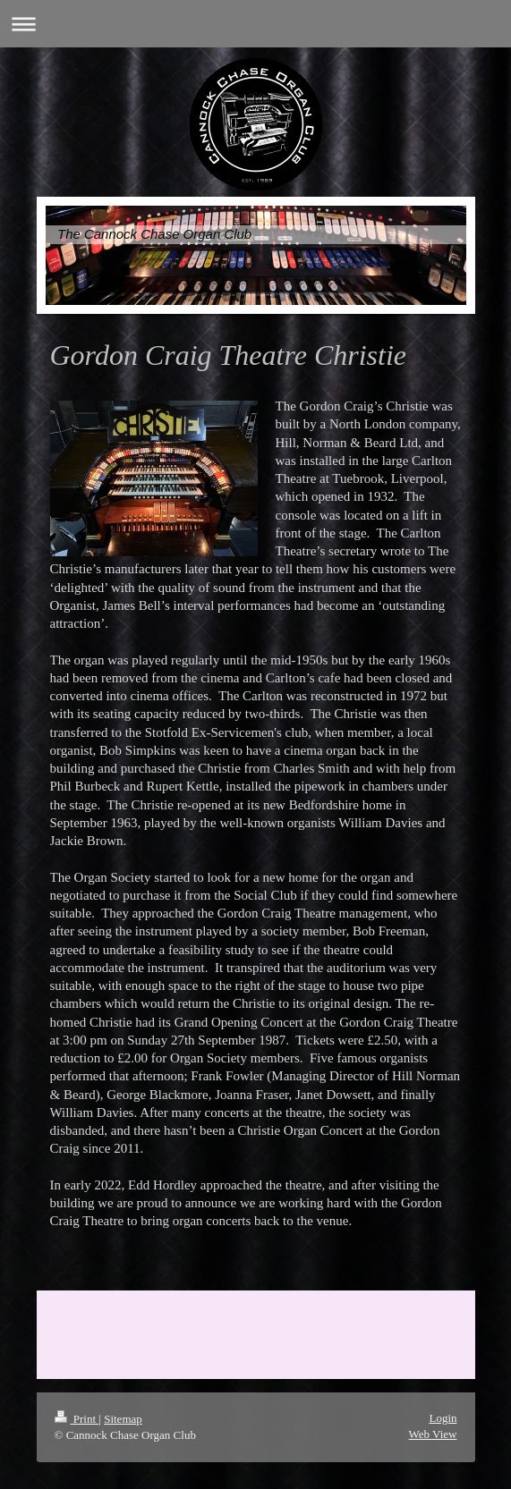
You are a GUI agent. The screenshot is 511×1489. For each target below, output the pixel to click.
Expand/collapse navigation (255, 23)
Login (442, 1418)
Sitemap (123, 1419)
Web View (433, 1434)
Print (77, 1419)
